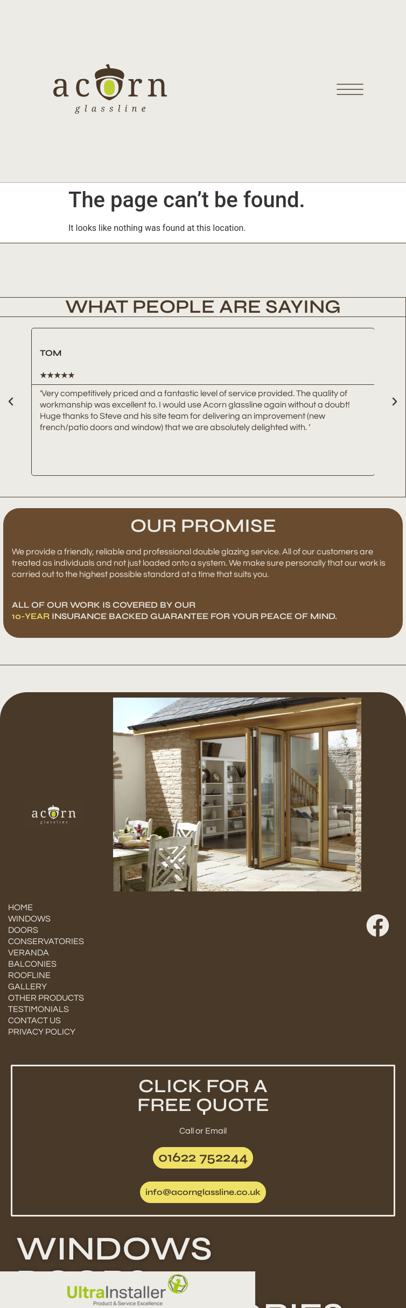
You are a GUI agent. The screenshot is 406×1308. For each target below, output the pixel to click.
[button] (10, 401)
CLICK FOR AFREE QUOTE (203, 1095)
